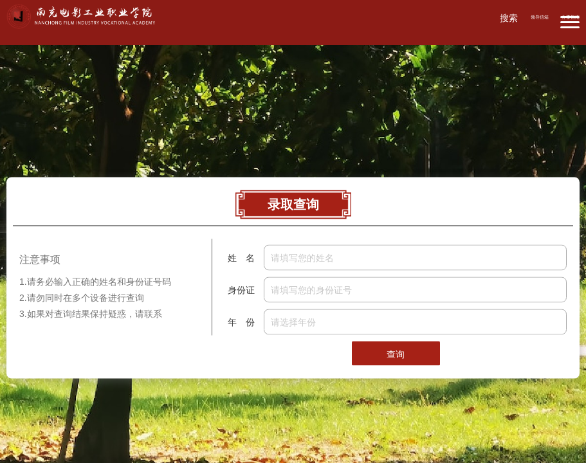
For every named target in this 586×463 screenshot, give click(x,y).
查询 (396, 354)
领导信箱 (540, 17)
